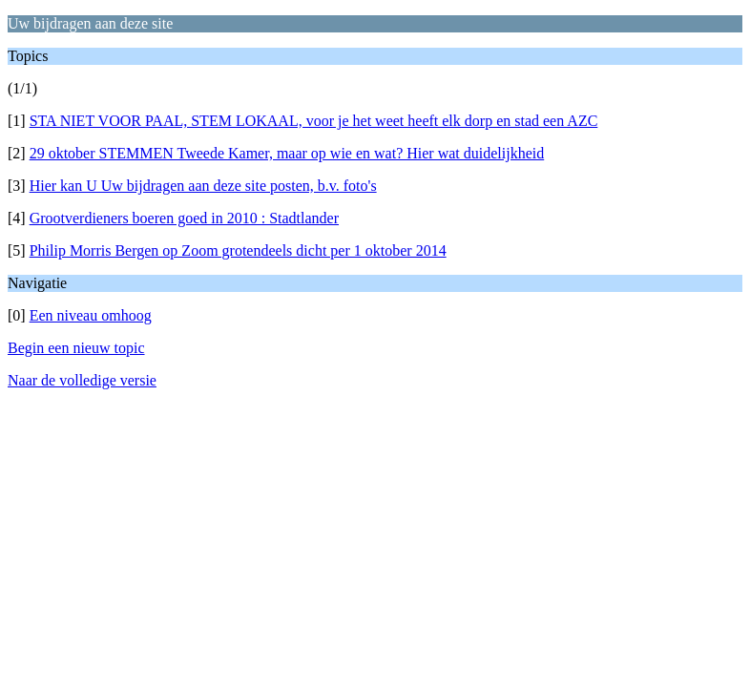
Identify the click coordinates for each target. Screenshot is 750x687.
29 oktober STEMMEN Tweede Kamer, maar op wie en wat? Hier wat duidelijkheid (287, 153)
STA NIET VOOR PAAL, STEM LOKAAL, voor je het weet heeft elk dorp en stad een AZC (314, 121)
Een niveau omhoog (91, 315)
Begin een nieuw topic (76, 348)
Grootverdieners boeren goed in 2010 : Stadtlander (184, 218)
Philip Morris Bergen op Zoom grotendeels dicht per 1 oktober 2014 (238, 250)
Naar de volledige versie (82, 380)
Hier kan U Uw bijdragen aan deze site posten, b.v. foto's (203, 185)
